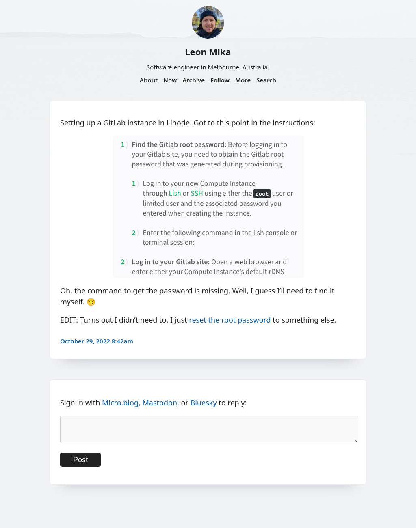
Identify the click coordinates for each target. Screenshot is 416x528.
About (149, 80)
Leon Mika (208, 51)
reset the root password (230, 320)
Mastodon (160, 402)
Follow (220, 80)
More (243, 80)
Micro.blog (120, 402)
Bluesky (204, 402)
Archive (193, 80)
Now (170, 80)
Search (266, 80)
